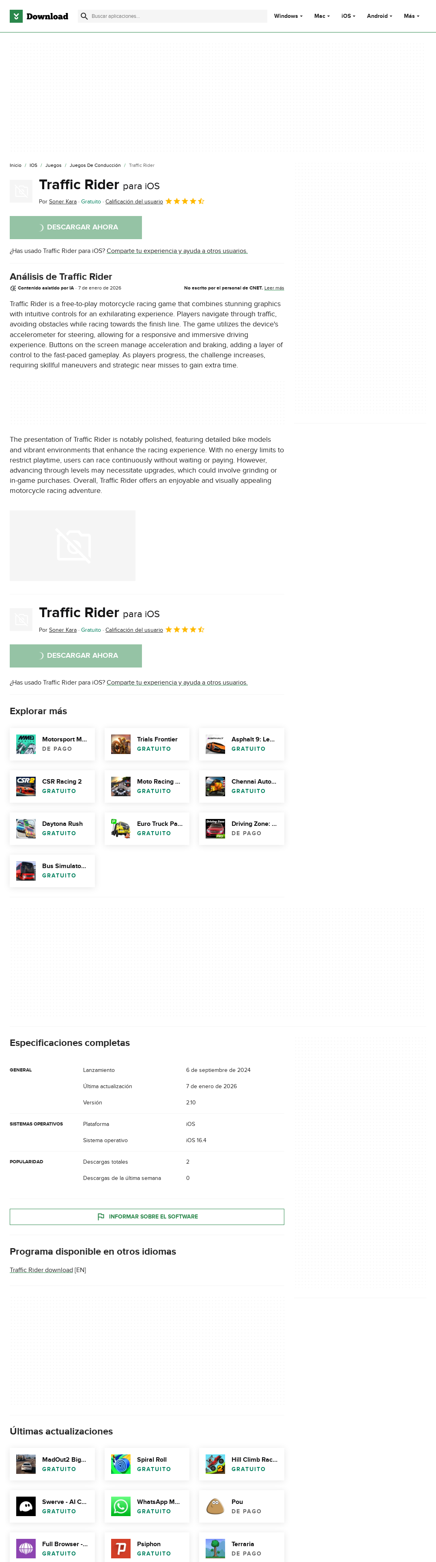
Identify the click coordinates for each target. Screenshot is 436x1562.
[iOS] (33, 166)
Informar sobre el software (147, 1217)
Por (58, 201)
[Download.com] (39, 16)
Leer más (274, 288)
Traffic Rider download (41, 1270)
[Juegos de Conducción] (95, 166)
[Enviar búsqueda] (84, 16)
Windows (286, 16)
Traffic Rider (99, 185)
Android (377, 16)
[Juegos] (53, 166)
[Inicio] (15, 166)
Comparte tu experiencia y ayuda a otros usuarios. (177, 251)
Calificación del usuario (155, 201)
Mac (319, 16)
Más (412, 16)
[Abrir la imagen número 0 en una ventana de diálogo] (72, 545)
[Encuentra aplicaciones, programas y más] (172, 16)
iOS (346, 16)
